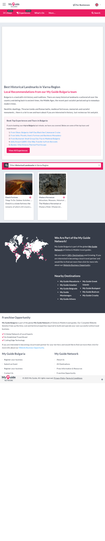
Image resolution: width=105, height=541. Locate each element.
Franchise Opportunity (66, 373)
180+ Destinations (75, 255)
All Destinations (63, 364)
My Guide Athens (68, 299)
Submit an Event (10, 364)
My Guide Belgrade (68, 288)
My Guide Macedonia (69, 281)
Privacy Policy (60, 378)
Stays (7, 13)
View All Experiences (18, 150)
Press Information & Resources (69, 368)
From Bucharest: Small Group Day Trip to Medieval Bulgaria (35, 138)
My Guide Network (42, 323)
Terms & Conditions (74, 378)
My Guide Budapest (91, 288)
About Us (60, 359)
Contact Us (8, 373)
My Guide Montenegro (65, 294)
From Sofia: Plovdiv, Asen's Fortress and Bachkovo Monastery (36, 135)
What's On (39, 13)
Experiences (23, 13)
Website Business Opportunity (76, 265)
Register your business (13, 359)
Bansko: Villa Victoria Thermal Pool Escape (28, 145)
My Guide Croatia (90, 295)
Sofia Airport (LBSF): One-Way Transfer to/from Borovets (34, 142)
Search (95, 13)
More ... (52, 13)
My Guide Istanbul (68, 285)
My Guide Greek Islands (90, 283)
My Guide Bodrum (91, 292)
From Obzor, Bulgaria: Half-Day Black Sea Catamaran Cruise (35, 132)
